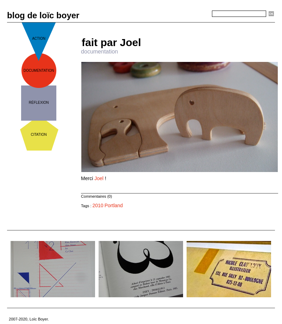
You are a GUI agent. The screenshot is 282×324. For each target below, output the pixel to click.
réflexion (39, 102)
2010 (98, 205)
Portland (114, 205)
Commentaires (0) (96, 196)
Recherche (199, 14)
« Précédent (159, 25)
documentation (39, 70)
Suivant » (202, 25)
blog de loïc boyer (43, 15)
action (38, 38)
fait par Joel (111, 42)
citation (39, 134)
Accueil (182, 25)
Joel (99, 178)
